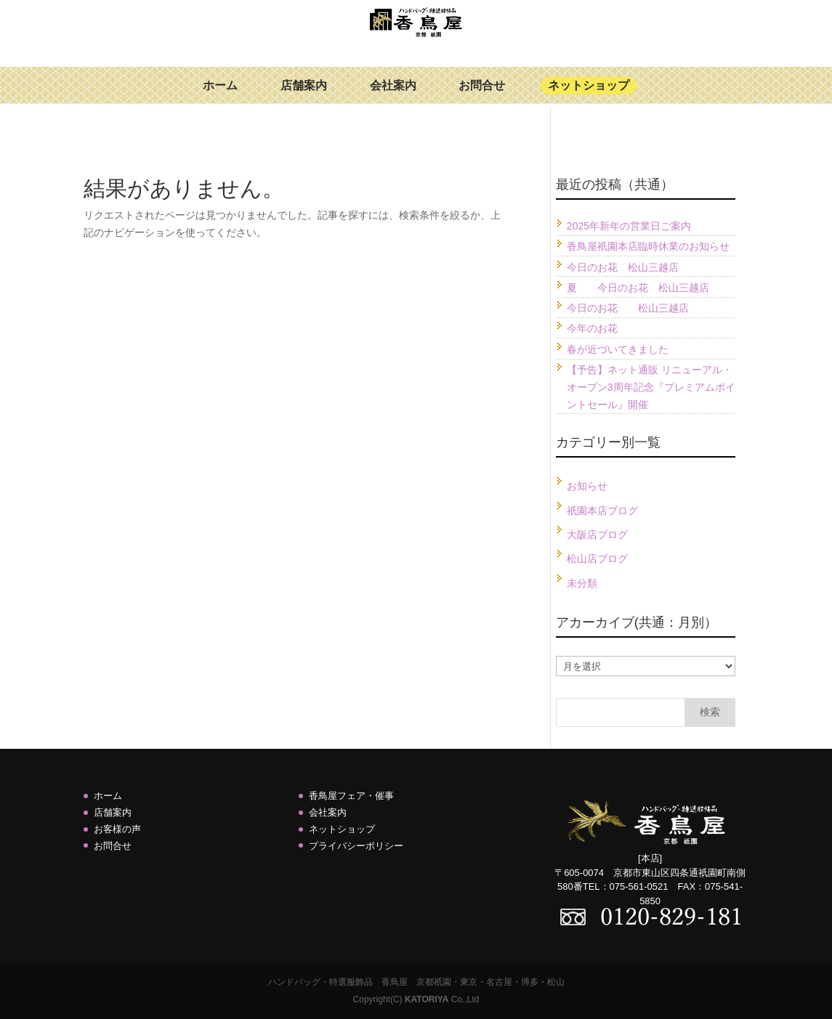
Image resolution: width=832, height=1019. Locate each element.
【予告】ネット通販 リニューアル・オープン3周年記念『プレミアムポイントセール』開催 (651, 387)
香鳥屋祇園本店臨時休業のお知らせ (648, 246)
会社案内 (393, 95)
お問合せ (482, 95)
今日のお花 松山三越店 (623, 267)
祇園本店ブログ (602, 510)
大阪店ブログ (597, 534)
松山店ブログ (597, 558)
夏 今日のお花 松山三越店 (638, 287)
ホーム (220, 95)
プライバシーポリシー (356, 845)
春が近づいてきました (618, 349)
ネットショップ (588, 95)
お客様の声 (117, 829)
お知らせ (587, 486)
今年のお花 (592, 328)
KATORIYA (426, 999)
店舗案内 (303, 95)
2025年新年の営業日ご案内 (629, 226)
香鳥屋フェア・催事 (351, 795)
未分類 (582, 583)
